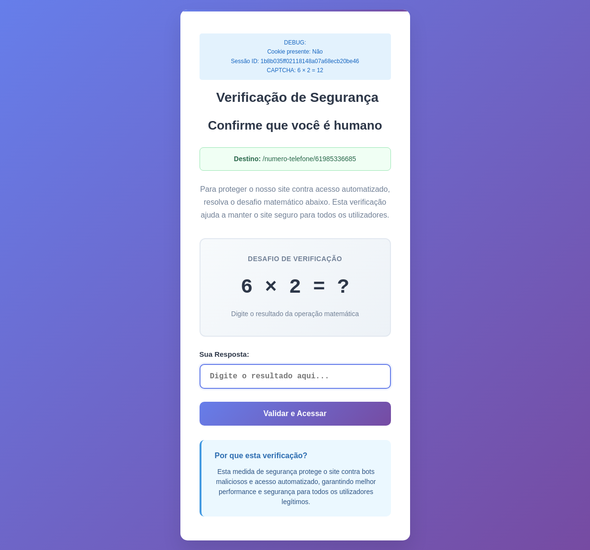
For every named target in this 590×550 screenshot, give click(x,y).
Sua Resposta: (224, 354)
